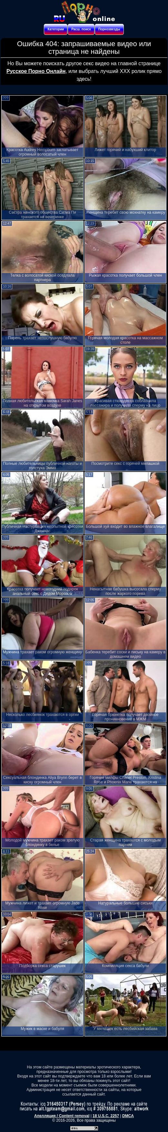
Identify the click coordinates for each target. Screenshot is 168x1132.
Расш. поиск (81, 29)
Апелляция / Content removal (61, 1116)
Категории (55, 29)
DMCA (128, 1116)
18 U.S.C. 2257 (106, 1116)
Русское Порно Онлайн (35, 71)
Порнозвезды (109, 29)
